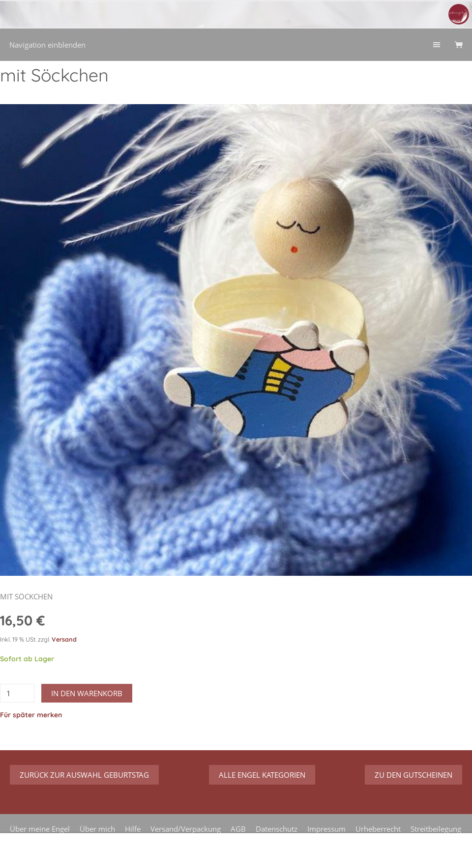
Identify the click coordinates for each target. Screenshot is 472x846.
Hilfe (133, 829)
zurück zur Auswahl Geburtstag (84, 775)
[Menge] (17, 693)
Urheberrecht (378, 829)
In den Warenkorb (86, 693)
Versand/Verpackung (185, 829)
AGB (238, 829)
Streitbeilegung (436, 829)
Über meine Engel (40, 829)
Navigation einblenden (47, 45)
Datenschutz (276, 829)
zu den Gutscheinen (413, 775)
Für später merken (31, 714)
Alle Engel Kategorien (262, 775)
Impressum (326, 829)
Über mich (97, 829)
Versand (64, 639)
